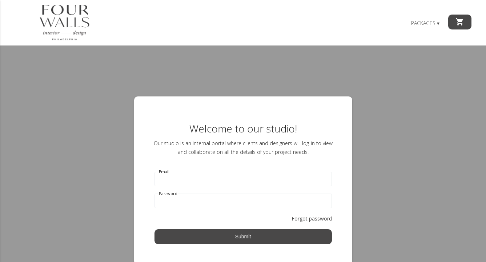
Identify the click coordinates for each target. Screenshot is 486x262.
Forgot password (312, 218)
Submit (243, 236)
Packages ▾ (425, 23)
